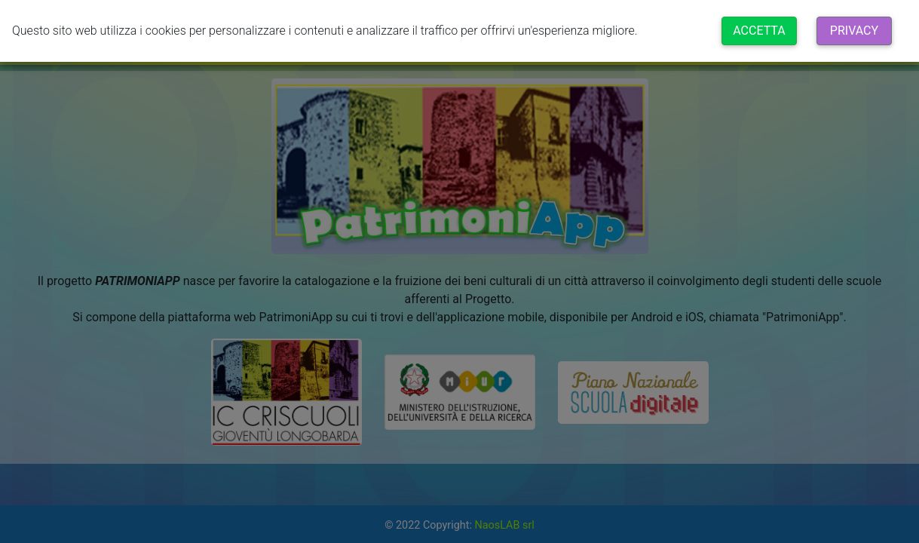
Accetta (759, 30)
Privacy (854, 30)
